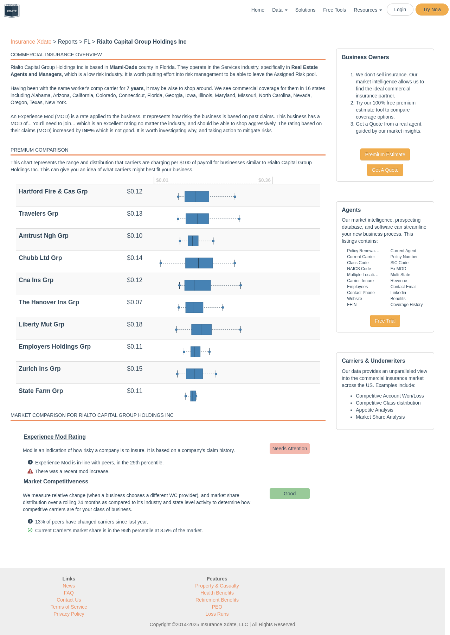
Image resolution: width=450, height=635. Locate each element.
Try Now (432, 9)
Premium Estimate (385, 154)
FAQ (69, 593)
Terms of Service (69, 607)
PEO (217, 607)
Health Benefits (217, 593)
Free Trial (385, 321)
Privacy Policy (68, 614)
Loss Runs (217, 614)
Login (400, 9)
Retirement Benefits (217, 600)
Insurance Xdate (31, 42)
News (69, 586)
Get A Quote (385, 170)
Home (257, 10)
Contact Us (69, 600)
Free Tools (334, 10)
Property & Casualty (217, 586)
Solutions (305, 10)
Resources (368, 10)
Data (279, 10)
